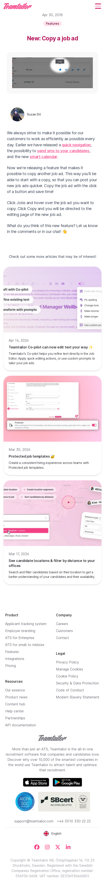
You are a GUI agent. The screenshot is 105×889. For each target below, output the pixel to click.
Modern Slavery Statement (77, 697)
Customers (64, 631)
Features (12, 652)
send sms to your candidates (63, 150)
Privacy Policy (67, 662)
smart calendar (43, 156)
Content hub (15, 704)
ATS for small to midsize (24, 645)
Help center (14, 711)
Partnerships (15, 718)
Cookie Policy (67, 676)
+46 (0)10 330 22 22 (74, 821)
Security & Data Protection (77, 683)
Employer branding (20, 631)
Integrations (14, 658)
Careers (62, 624)
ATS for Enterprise (19, 638)
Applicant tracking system (25, 624)
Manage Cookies (69, 669)
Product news (16, 697)
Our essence (15, 690)
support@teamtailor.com (33, 821)
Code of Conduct (70, 690)
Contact (62, 638)
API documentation (20, 725)
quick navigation (76, 144)
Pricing (10, 665)
